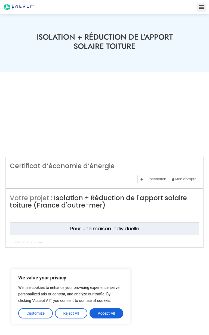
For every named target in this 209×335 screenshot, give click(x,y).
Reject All (71, 313)
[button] (201, 7)
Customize (35, 313)
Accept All (106, 313)
